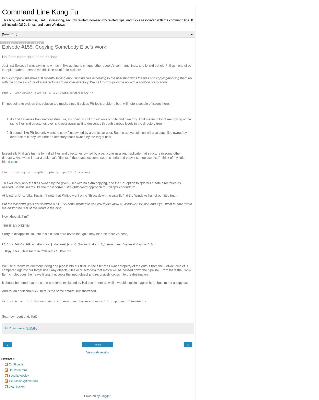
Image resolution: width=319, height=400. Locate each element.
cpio (14, 161)
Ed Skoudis (16, 364)
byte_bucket (17, 386)
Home (97, 344)
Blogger (105, 396)
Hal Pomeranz (18, 370)
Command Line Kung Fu (40, 12)
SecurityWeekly (19, 375)
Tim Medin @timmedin (23, 381)
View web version (97, 352)
